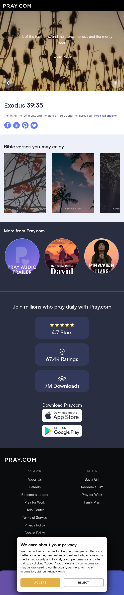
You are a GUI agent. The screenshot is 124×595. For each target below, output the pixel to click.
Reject (83, 582)
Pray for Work (34, 502)
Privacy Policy (34, 525)
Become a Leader (34, 494)
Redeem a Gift (92, 487)
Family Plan (92, 502)
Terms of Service (34, 517)
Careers (35, 487)
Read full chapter (105, 115)
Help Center (34, 510)
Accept (40, 582)
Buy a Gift (92, 479)
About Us (35, 479)
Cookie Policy (34, 533)
